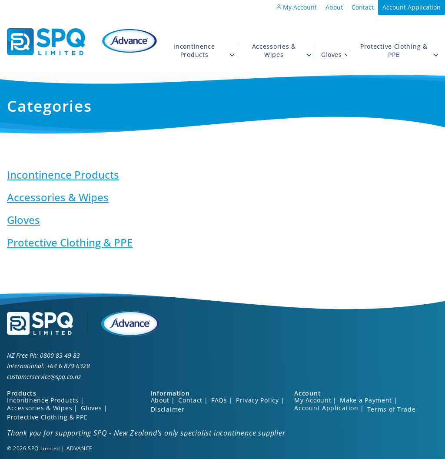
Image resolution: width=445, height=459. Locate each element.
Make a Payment (366, 400)
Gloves (334, 54)
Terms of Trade (391, 409)
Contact (363, 7)
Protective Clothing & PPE (399, 50)
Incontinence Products (203, 50)
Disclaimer (168, 409)
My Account (296, 7)
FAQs (219, 400)
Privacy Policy (257, 400)
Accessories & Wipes (281, 50)
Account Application (411, 7)
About (334, 7)
